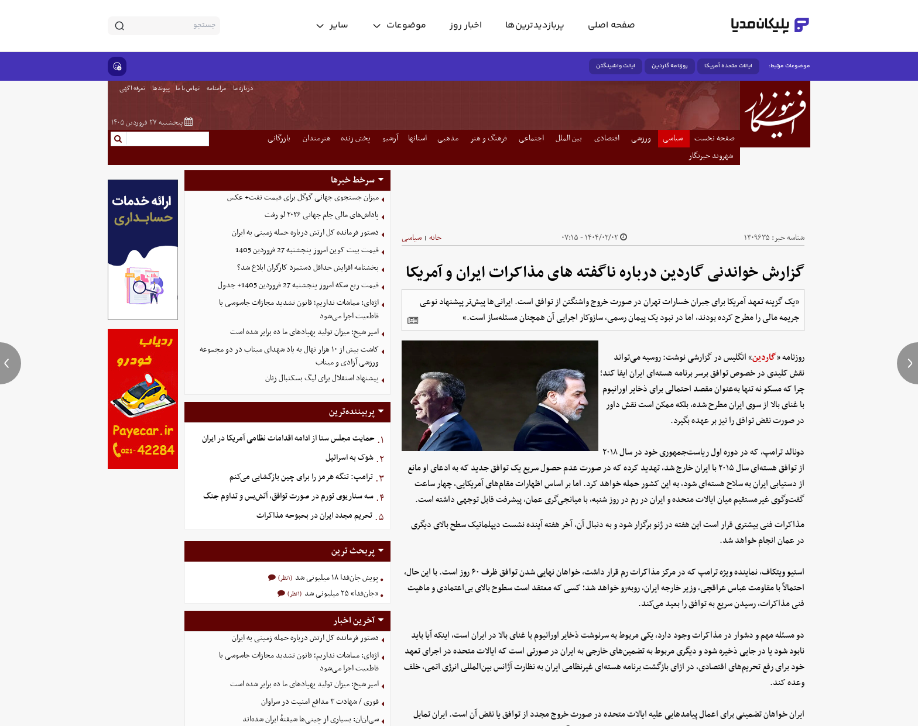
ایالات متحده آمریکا (728, 66)
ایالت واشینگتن (615, 66)
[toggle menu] (399, 26)
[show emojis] (117, 66)
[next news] (907, 363)
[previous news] (10, 363)
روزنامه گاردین (670, 66)
